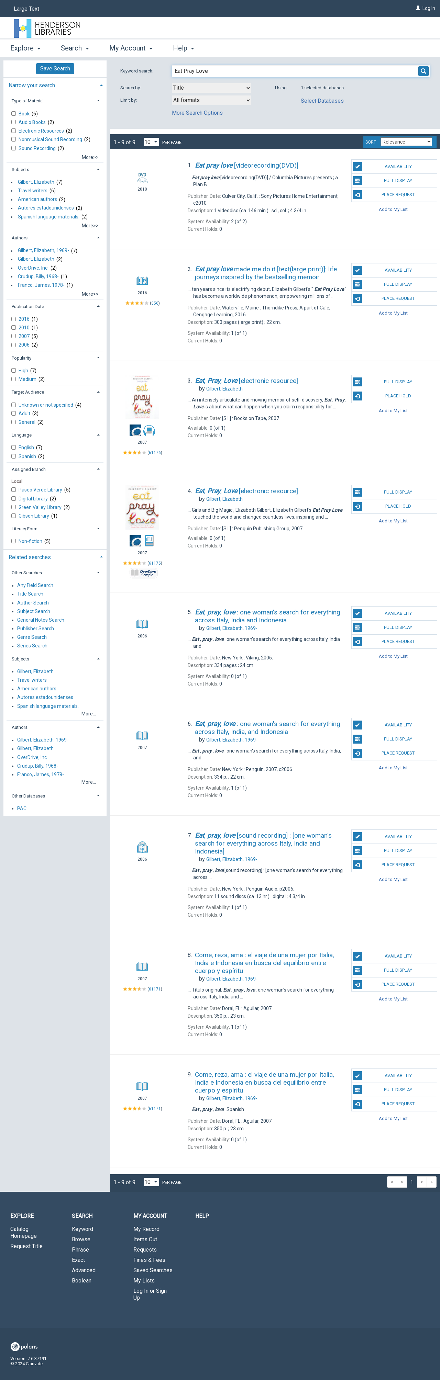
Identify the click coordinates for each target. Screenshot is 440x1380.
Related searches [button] (30, 557)
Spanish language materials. (48, 216)
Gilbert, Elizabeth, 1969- (43, 250)
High (24, 370)
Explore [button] (25, 48)
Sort (370, 142)
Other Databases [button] (28, 796)
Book (25, 113)
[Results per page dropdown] (151, 142)
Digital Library (34, 498)
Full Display (382, 180)
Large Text (26, 8)
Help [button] (183, 48)
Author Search (33, 603)
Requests (145, 1249)
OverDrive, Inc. (33, 268)
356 (154, 303)
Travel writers (32, 190)
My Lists (144, 1280)
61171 (155, 989)
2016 (25, 319)
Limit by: (129, 100)
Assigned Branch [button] (29, 469)
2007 (25, 336)
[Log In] (418, 8)
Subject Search (33, 611)
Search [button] (74, 48)
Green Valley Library (41, 507)
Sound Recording (38, 148)
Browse (81, 1239)
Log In (428, 8)
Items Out (145, 1239)
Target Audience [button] (28, 392)
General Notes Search (40, 620)
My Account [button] (130, 48)
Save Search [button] (55, 68)
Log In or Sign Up (150, 1294)
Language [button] (22, 435)
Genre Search (32, 637)
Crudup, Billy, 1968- (38, 276)
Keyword (82, 1229)
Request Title (26, 1246)
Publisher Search (35, 628)
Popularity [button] (21, 358)
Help (202, 1216)
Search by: (131, 87)
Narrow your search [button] (32, 85)
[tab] (55, 84)
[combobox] (211, 88)
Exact (78, 1260)
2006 (25, 345)
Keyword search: (137, 70)
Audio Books (33, 122)
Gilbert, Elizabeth (36, 182)
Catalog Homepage (23, 1232)
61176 (155, 452)
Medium (28, 379)
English (27, 447)
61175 (155, 563)
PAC (21, 808)
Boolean (81, 1280)
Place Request (384, 194)
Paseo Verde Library (41, 490)
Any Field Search (35, 585)
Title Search (30, 594)
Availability (382, 166)
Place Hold (382, 396)
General (27, 422)
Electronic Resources (42, 131)
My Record (146, 1229)
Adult (25, 413)
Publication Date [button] (28, 306)
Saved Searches (153, 1270)
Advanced (84, 1270)
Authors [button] (20, 237)
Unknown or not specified (46, 405)
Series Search (32, 646)
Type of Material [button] (28, 100)
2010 (25, 327)
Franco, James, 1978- (41, 285)
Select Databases (322, 101)
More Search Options (197, 113)
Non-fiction (31, 541)
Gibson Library (34, 516)
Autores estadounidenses (46, 208)
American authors (37, 199)
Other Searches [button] (27, 572)
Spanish (28, 456)
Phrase (80, 1249)
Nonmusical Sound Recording (51, 139)
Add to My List (393, 209)
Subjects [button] (20, 169)
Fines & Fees (149, 1260)
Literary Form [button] (24, 528)
